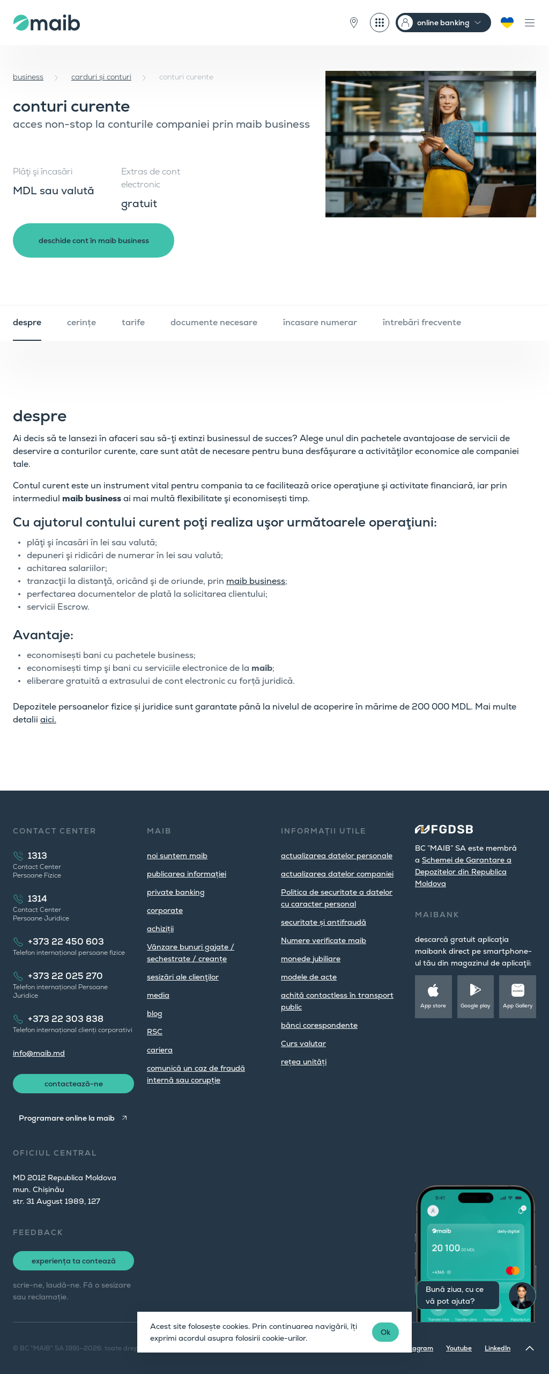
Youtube (459, 1348)
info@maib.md (39, 1053)
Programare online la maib (67, 1118)
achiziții (160, 928)
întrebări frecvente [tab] (422, 322)
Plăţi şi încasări (42, 171)
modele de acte (309, 977)
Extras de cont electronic (150, 178)
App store (433, 1005)
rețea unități (304, 1061)
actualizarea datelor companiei (337, 874)
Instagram (417, 1348)
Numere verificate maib (323, 940)
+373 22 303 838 (65, 1019)
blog (154, 1013)
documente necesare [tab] (213, 322)
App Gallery (518, 1005)
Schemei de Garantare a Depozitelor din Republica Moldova (463, 871)
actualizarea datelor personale (336, 855)
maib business (255, 581)
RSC (154, 1031)
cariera (160, 1050)
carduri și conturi (101, 77)
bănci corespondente (319, 1025)
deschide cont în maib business (94, 240)
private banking (176, 892)
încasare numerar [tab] (320, 322)
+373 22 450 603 (66, 941)
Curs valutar (303, 1043)
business (28, 77)
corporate (165, 910)
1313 (37, 855)
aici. (48, 719)
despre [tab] (27, 322)
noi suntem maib (177, 855)
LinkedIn (497, 1348)
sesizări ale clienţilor (183, 977)
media (158, 995)
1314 (37, 898)
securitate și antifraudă (323, 922)
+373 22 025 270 (65, 976)
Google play (476, 1005)
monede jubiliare (310, 958)
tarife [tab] (133, 322)
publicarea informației (186, 874)
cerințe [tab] (81, 322)
